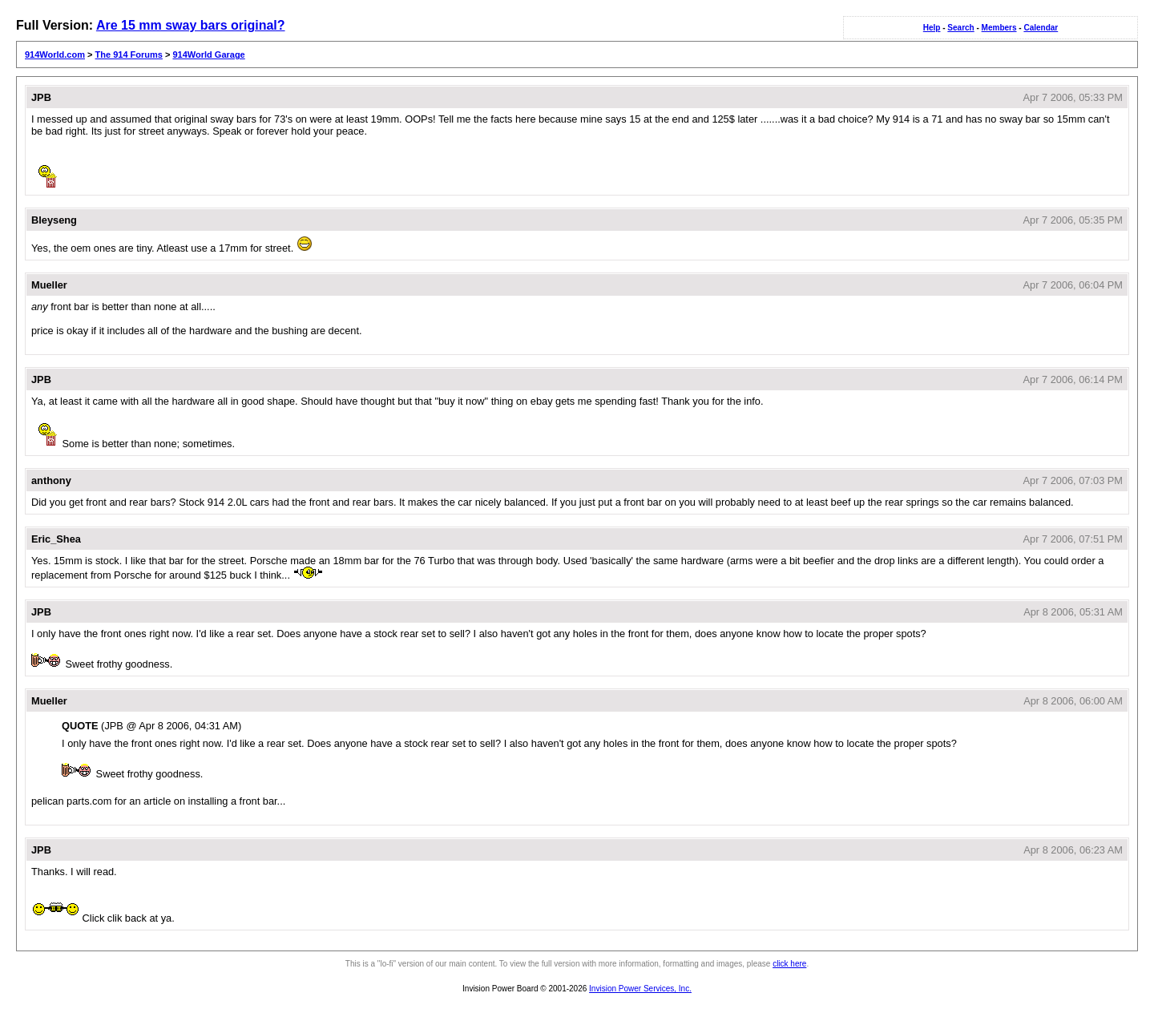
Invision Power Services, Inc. (640, 988)
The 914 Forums (129, 54)
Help (932, 27)
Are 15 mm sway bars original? (190, 25)
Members (999, 27)
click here (789, 963)
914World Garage (208, 54)
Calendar (1040, 27)
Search (960, 27)
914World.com (55, 54)
